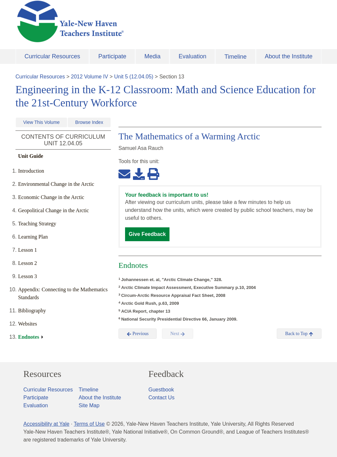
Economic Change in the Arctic (51, 197)
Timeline (235, 56)
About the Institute (288, 56)
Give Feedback (147, 234)
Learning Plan (33, 237)
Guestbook (161, 389)
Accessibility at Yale (46, 424)
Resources (42, 374)
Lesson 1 (27, 250)
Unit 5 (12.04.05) (133, 76)
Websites (27, 324)
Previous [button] (138, 333)
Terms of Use (89, 424)
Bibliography (32, 310)
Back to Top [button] (299, 333)
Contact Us (161, 397)
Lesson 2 (27, 263)
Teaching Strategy (37, 223)
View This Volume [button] (41, 122)
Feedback (166, 374)
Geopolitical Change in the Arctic (53, 210)
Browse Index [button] (89, 122)
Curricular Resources (52, 56)
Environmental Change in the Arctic (56, 184)
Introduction (31, 171)
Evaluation (192, 56)
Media (152, 56)
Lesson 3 (27, 276)
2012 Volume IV (89, 76)
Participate (112, 56)
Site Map (89, 405)
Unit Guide (30, 156)
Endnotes (28, 337)
